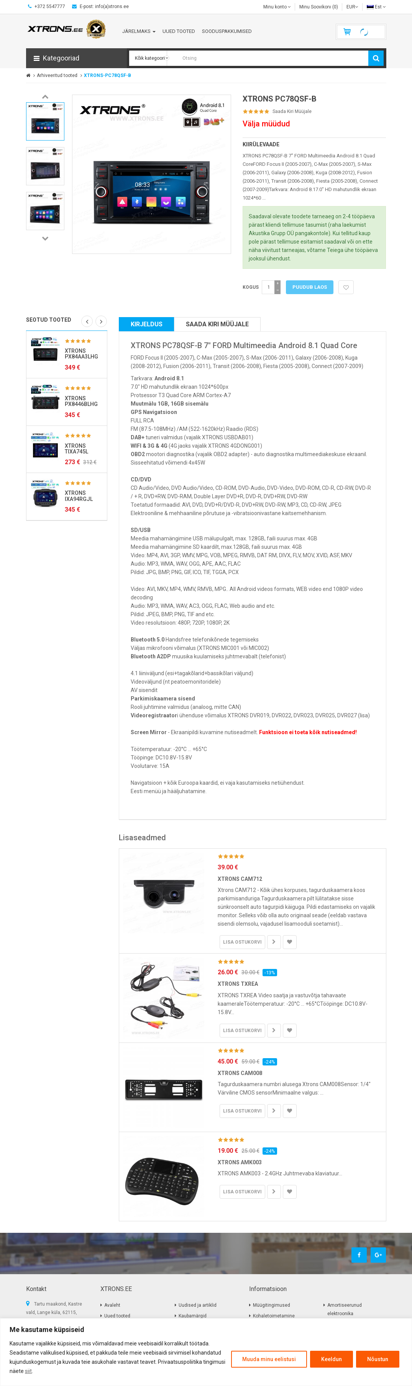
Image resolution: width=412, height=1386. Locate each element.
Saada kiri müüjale (292, 111)
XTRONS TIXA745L (76, 449)
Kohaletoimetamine (274, 1316)
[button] (76, 58)
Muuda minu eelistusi (269, 1359)
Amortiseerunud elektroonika (344, 1309)
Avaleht (112, 1305)
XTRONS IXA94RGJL (79, 496)
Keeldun (331, 1359)
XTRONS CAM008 (240, 1073)
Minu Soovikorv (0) (318, 7)
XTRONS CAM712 (240, 879)
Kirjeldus (147, 324)
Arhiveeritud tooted (57, 75)
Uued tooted (117, 1316)
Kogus (251, 287)
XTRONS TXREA (238, 984)
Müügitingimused (271, 1305)
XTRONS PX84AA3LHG (81, 354)
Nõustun (377, 1359)
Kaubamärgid (193, 1316)
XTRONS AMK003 (240, 1162)
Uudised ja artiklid (198, 1305)
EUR (352, 7)
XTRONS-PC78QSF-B (107, 75)
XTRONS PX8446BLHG (81, 401)
